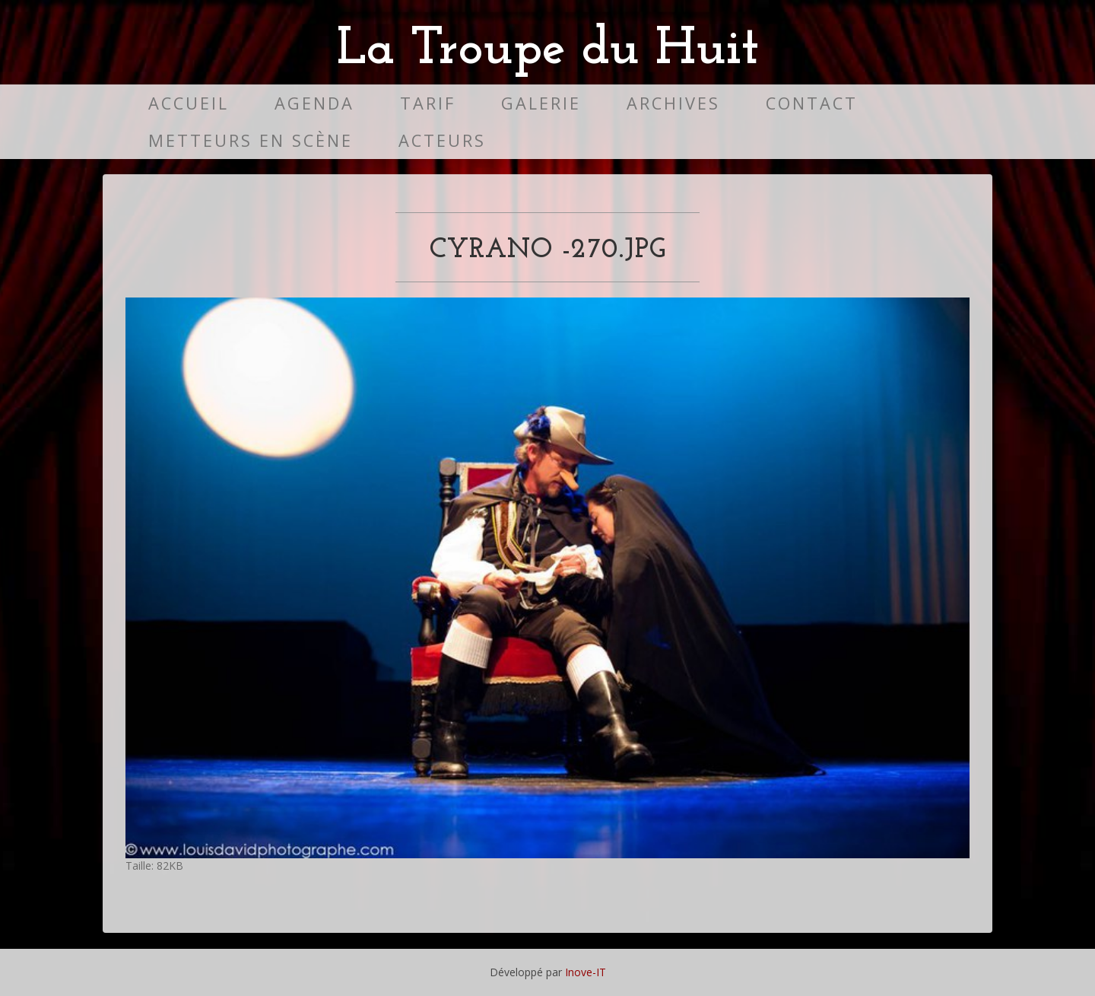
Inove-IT (585, 972)
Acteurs (442, 140)
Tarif (427, 103)
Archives (673, 103)
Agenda (314, 103)
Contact (812, 103)
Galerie (541, 103)
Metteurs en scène (250, 140)
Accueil (188, 103)
